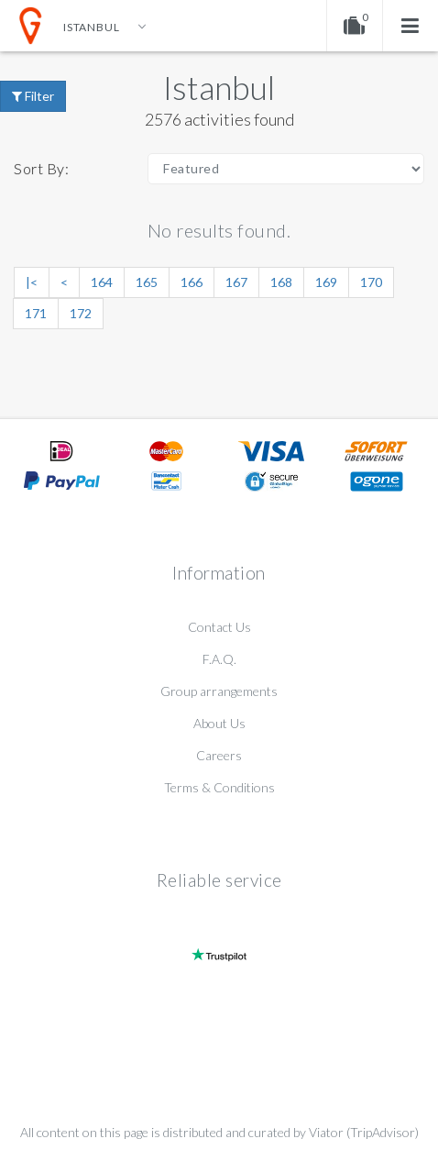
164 (102, 282)
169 (326, 282)
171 (36, 313)
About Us (219, 723)
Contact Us (219, 627)
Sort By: (41, 168)
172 (81, 313)
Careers (219, 755)
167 (236, 282)
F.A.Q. (219, 659)
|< (32, 282)
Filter (33, 96)
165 (147, 282)
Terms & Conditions (219, 787)
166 (192, 282)
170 (371, 282)
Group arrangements (219, 691)
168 (281, 282)
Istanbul (219, 87)
